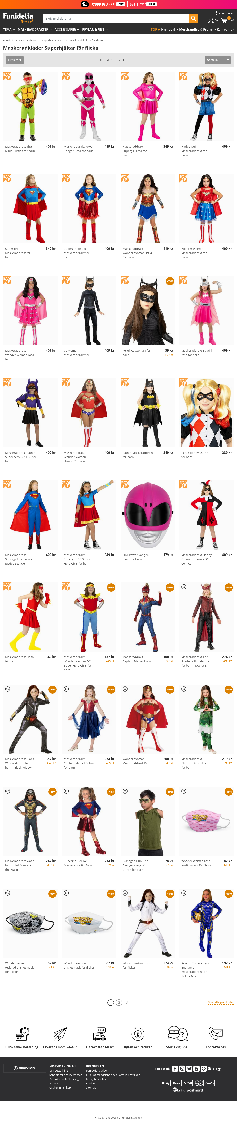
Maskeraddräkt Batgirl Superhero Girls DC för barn (20, 457)
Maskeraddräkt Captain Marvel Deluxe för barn (79, 763)
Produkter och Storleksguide (66, 1079)
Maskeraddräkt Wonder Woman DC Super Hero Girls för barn (77, 663)
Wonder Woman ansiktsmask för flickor (79, 965)
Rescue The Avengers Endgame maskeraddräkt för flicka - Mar (196, 969)
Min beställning (58, 1070)
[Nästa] (127, 1002)
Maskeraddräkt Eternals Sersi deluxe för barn (195, 763)
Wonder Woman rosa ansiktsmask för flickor (196, 863)
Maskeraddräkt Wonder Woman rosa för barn (19, 355)
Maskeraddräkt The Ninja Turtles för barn (20, 149)
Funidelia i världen (97, 1070)
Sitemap (91, 1087)
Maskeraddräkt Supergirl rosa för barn (135, 151)
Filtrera (13, 60)
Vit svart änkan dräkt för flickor (137, 965)
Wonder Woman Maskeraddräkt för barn (194, 253)
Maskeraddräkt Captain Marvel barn (137, 659)
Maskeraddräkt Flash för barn (19, 659)
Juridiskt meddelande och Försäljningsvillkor (113, 1075)
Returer (54, 1083)
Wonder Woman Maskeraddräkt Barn (137, 761)
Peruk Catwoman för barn (136, 353)
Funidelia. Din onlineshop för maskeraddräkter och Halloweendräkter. (18, 18)
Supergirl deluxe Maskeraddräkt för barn (76, 253)
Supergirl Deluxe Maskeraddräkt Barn (78, 863)
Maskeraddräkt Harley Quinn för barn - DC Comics (196, 559)
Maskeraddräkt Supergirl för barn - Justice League (18, 559)
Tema (7, 29)
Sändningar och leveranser (65, 1075)
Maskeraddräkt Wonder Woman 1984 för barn (137, 253)
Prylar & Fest (93, 29)
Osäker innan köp (60, 1087)
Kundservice (25, 1068)
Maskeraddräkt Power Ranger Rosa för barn (79, 149)
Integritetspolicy (96, 1079)
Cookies (91, 1083)
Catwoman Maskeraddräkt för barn (76, 355)
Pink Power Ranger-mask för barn (136, 557)
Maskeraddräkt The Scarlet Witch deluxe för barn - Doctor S (195, 661)
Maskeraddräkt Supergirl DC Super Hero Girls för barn (77, 559)
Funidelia (8, 40)
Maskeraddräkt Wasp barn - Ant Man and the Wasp (19, 865)
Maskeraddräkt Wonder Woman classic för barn (75, 457)
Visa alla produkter (221, 1002)
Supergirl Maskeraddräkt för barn (17, 253)
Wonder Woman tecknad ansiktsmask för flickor (19, 967)
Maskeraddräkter (33, 29)
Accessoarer (65, 29)
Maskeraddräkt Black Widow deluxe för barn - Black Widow (19, 763)
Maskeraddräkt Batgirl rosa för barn (196, 353)
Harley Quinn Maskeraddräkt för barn (194, 151)
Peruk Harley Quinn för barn (194, 455)
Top (154, 29)
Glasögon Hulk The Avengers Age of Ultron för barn (135, 865)
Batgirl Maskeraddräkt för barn (138, 455)
